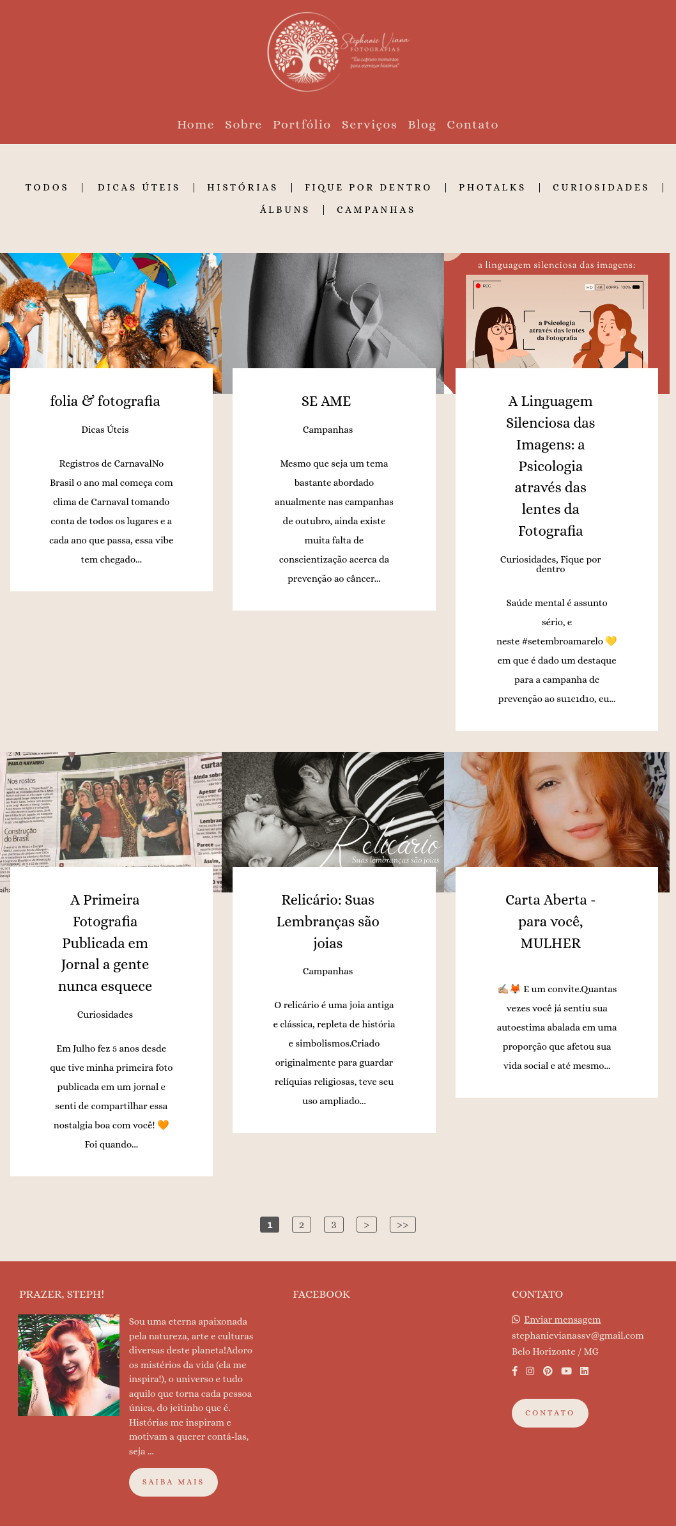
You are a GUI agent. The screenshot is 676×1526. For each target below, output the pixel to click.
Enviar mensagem (562, 1320)
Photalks (492, 187)
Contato (473, 124)
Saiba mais (173, 1481)
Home (196, 124)
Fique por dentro (369, 187)
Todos (48, 187)
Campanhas (376, 210)
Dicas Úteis (139, 187)
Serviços (370, 124)
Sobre (244, 124)
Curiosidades (601, 187)
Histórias (243, 187)
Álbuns (285, 210)
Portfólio (302, 124)
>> (403, 1224)
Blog (422, 124)
